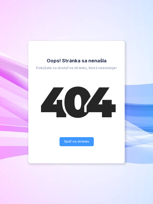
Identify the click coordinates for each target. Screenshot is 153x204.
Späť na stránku (76, 141)
